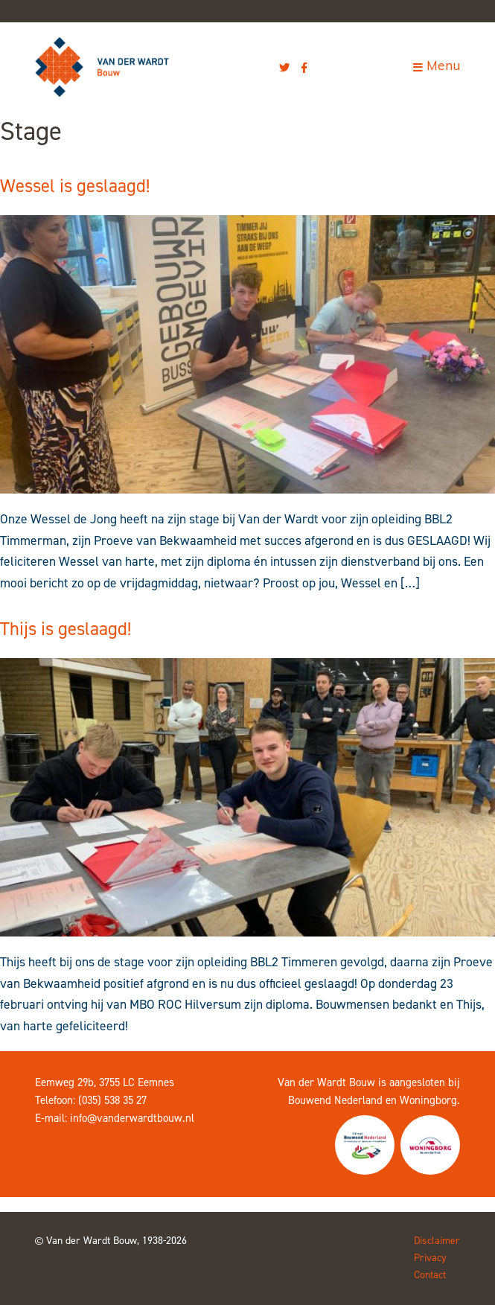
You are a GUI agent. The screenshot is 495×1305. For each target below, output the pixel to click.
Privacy (430, 1258)
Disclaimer (437, 1241)
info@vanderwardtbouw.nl (132, 1118)
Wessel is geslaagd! (75, 185)
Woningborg (428, 1100)
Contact (430, 1275)
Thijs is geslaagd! (65, 628)
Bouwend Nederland (335, 1100)
